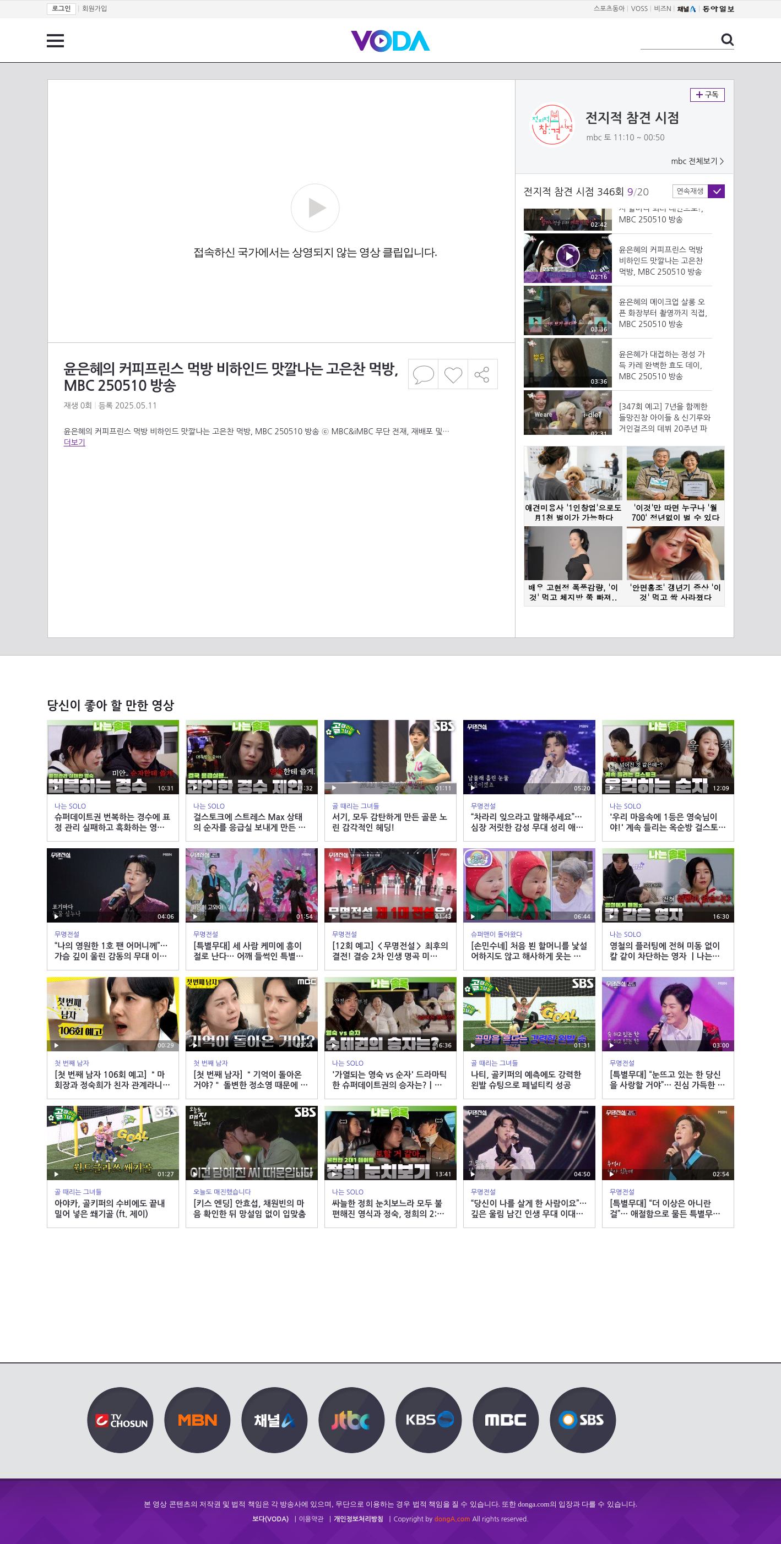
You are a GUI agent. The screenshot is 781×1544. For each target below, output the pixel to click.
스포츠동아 (609, 9)
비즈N (662, 9)
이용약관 (311, 1519)
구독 (707, 95)
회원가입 (94, 9)
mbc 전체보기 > (697, 161)
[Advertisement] (281, 492)
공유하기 (483, 374)
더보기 (74, 442)
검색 (727, 39)
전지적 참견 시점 (632, 118)
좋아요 (453, 374)
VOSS (639, 9)
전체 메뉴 (55, 40)
